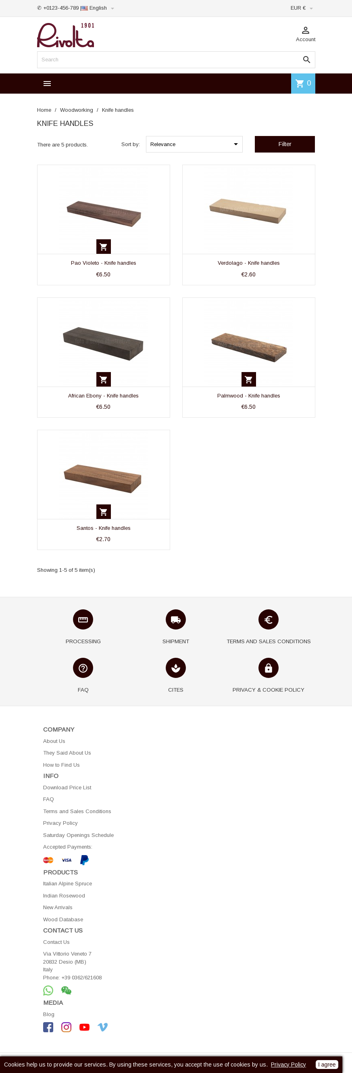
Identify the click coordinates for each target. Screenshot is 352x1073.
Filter (285, 143)
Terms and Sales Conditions (77, 811)
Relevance (195, 144)
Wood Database (63, 919)
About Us (54, 741)
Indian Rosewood (64, 896)
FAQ (48, 799)
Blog (48, 1014)
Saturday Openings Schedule (78, 835)
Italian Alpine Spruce (67, 884)
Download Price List (67, 787)
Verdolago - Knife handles (249, 263)
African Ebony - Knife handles (103, 396)
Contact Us (56, 942)
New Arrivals (58, 907)
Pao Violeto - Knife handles (103, 263)
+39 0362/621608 (81, 978)
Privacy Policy (60, 823)
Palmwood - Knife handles (248, 396)
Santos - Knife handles (104, 528)
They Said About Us (67, 753)
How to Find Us (61, 765)
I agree (327, 1064)
